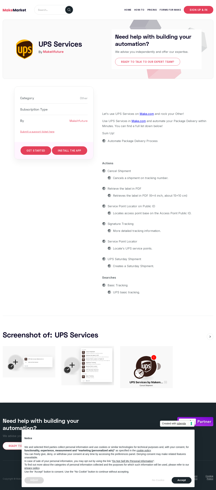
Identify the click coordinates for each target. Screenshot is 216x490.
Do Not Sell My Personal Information (132, 461)
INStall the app (69, 150)
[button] (210, 336)
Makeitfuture (53, 52)
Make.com (147, 114)
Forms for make (170, 9)
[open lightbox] (29, 361)
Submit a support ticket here (37, 131)
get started (35, 150)
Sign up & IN (198, 9)
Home (127, 9)
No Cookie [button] (158, 480)
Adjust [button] (34, 480)
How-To (139, 9)
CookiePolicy (209, 477)
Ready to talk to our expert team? (147, 61)
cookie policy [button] (144, 450)
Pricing (152, 9)
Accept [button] (181, 480)
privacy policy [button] (32, 468)
